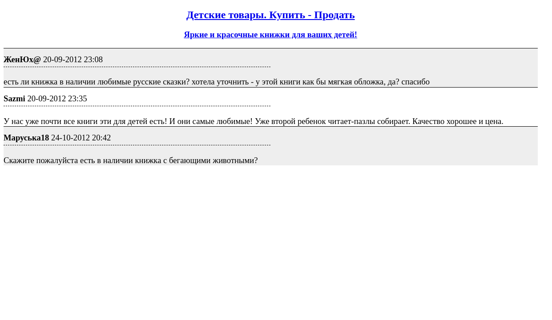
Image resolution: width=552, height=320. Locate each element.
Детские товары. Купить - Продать (270, 14)
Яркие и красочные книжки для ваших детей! (270, 34)
